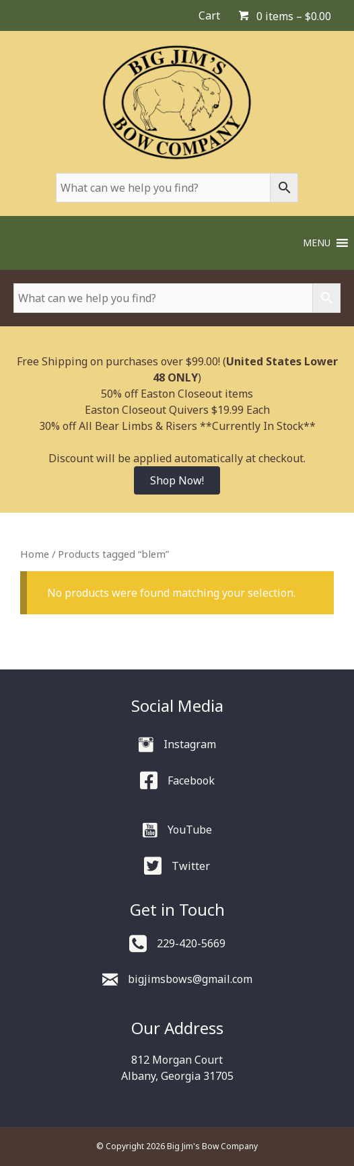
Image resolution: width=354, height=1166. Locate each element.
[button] (316, 243)
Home (34, 553)
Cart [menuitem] (209, 15)
